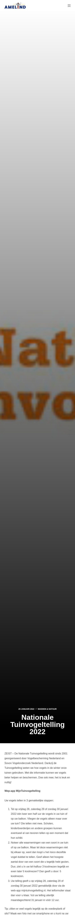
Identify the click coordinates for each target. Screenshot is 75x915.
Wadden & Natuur (47, 709)
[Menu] (69, 5)
